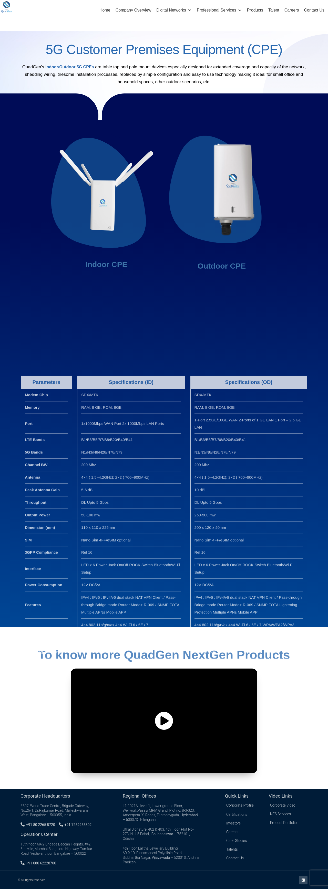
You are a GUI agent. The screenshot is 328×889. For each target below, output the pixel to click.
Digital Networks (174, 10)
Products (255, 10)
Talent (273, 10)
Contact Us (314, 10)
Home (104, 10)
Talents (232, 848)
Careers (291, 10)
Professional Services (219, 10)
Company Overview (133, 10)
